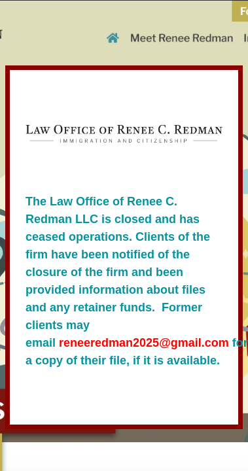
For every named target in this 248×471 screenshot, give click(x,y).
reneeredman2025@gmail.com (144, 342)
